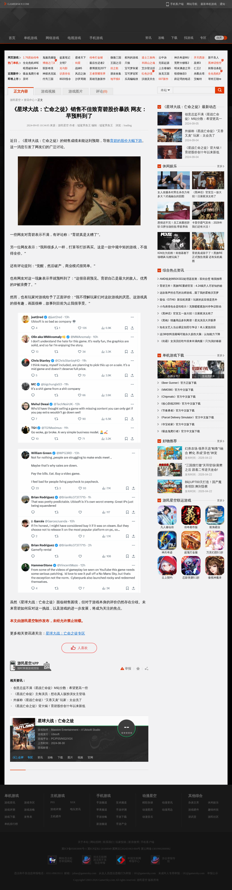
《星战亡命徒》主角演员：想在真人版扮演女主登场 (49, 694)
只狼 (127, 62)
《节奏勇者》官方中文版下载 (177, 410)
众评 (20, 757)
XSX (72, 802)
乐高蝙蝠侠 (131, 79)
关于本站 (83, 842)
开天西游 (199, 57)
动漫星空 (149, 796)
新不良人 (213, 57)
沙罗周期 (80, 79)
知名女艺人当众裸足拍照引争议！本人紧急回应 (188, 327)
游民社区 (213, 816)
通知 (222, 4)
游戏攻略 (29, 809)
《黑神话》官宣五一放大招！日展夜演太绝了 (208, 184)
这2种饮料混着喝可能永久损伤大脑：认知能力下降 (190, 334)
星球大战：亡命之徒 (56, 721)
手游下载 (121, 816)
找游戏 (188, 37)
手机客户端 (147, 842)
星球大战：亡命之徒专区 (65, 633)
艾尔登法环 (148, 68)
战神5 (78, 68)
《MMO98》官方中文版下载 (176, 389)
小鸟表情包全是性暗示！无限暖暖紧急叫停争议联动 (190, 306)
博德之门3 (49, 62)
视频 (80, 757)
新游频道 (101, 824)
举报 (125, 668)
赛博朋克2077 (97, 68)
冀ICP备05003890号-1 (74, 848)
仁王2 (197, 68)
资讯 (148, 37)
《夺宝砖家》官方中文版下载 (177, 424)
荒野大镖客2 (181, 62)
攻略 (161, 37)
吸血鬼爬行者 (31, 73)
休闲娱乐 (213, 802)
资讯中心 (29, 100)
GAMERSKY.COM (18, 4)
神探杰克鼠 (49, 73)
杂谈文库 (193, 802)
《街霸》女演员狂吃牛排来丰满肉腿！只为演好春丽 (190, 341)
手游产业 (121, 824)
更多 (219, 166)
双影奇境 (48, 68)
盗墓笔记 (65, 57)
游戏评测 (9, 809)
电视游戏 (74, 38)
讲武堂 (192, 816)
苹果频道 (101, 809)
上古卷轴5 (165, 68)
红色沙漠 (147, 73)
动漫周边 (167, 809)
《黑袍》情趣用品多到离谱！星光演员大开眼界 (188, 320)
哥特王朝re (214, 79)
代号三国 (48, 79)
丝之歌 (114, 68)
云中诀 (163, 57)
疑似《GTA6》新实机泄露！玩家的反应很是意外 (188, 299)
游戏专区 (29, 802)
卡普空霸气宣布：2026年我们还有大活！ (208, 215)
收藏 (138, 668)
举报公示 (212, 873)
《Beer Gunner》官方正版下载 (178, 382)
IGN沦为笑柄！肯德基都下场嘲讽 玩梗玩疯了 (173, 245)
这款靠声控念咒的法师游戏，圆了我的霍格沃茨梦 (189, 292)
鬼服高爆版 (49, 57)
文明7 (63, 62)
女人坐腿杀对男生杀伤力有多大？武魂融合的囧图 (173, 184)
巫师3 (197, 62)
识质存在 (65, 73)
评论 (101, 91)
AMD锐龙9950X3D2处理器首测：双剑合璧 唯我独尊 (191, 278)
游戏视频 (48, 91)
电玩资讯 (75, 809)
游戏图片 (75, 91)
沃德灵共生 (148, 79)
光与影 (64, 68)
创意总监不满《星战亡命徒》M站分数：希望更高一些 (50, 688)
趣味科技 (213, 809)
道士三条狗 (148, 57)
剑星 (78, 62)
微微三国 (115, 57)
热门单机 (13, 62)
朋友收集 (115, 73)
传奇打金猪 (96, 57)
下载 (174, 37)
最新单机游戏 (209, 4)
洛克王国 (164, 73)
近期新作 (13, 73)
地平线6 (115, 79)
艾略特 (198, 79)
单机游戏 (30, 38)
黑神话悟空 (215, 62)
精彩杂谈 (147, 802)
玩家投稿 (121, 842)
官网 (90, 757)
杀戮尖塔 (199, 73)
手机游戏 (96, 38)
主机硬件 (55, 816)
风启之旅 (80, 73)
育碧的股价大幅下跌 (126, 141)
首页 (12, 38)
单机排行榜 (11, 824)
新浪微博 (133, 842)
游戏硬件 (193, 809)
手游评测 (121, 809)
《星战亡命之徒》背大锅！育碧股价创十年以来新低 (49, 706)
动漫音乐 (147, 816)
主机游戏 (57, 796)
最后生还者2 (96, 62)
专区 (203, 37)
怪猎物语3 (180, 73)
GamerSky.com (106, 880)
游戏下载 (9, 816)
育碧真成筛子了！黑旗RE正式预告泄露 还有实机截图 (208, 247)
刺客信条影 (215, 68)
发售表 (28, 816)
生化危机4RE (31, 62)
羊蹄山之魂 (148, 62)
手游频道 (101, 802)
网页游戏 (13, 57)
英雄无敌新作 (97, 79)
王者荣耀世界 (97, 73)
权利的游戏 (131, 57)
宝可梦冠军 (131, 73)
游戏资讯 (9, 802)
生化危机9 (214, 73)
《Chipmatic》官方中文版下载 (178, 396)
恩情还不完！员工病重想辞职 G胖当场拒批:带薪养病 (173, 215)
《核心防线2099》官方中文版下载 (180, 403)
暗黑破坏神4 (30, 68)
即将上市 (13, 79)
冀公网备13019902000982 (155, 848)
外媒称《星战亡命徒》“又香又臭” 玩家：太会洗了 (47, 700)
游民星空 (15, 100)
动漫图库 (147, 809)
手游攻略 (101, 816)
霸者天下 (80, 57)
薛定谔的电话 (182, 79)
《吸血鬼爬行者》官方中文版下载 (180, 431)
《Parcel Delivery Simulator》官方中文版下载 (187, 417)
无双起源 (164, 62)
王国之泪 (115, 62)
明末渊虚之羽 (182, 68)
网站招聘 (95, 842)
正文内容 (21, 91)
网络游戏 (52, 38)
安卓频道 (121, 802)
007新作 (163, 79)
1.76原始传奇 (31, 57)
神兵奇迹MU (181, 57)
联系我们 (108, 842)
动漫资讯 (167, 802)
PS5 (52, 802)
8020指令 (65, 79)
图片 (70, 757)
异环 (25, 79)
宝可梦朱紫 (131, 68)
